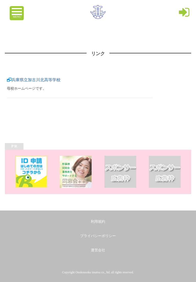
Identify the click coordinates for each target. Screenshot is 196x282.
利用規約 (98, 222)
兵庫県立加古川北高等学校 (35, 80)
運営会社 (98, 250)
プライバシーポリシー (98, 236)
